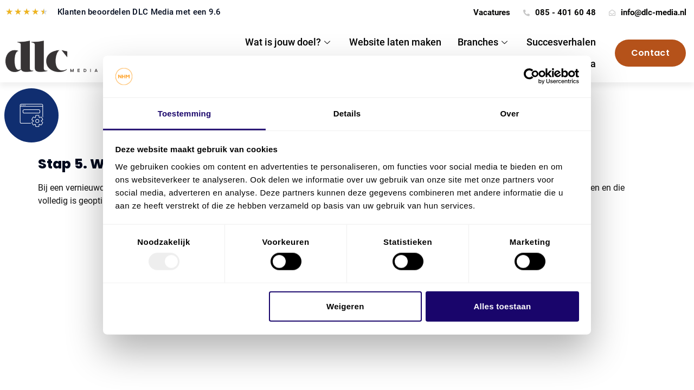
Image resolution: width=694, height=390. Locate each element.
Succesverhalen (561, 42)
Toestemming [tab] (184, 113)
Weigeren (345, 305)
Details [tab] (347, 113)
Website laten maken (395, 42)
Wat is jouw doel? (289, 42)
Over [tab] (509, 113)
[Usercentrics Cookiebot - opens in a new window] (531, 76)
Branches (484, 42)
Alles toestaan (502, 305)
